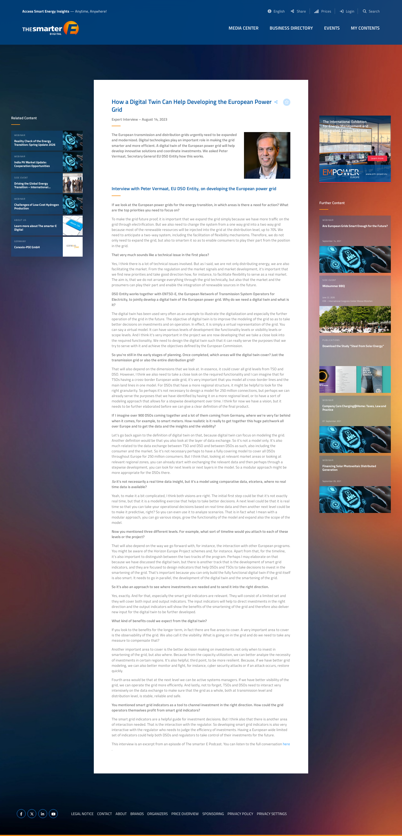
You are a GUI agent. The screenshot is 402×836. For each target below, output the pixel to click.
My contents (365, 28)
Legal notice (82, 813)
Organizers (157, 813)
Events (332, 28)
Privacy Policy (240, 813)
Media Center (244, 28)
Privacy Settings (272, 813)
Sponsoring (213, 813)
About (121, 813)
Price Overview (185, 813)
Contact (104, 813)
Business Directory (291, 28)
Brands (137, 813)
